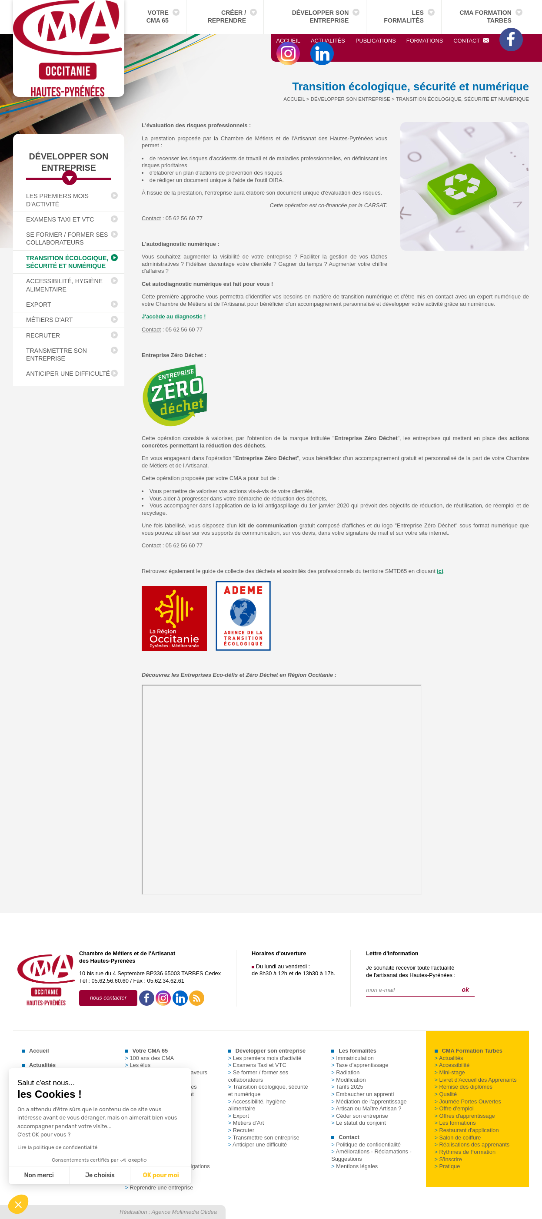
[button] (18, 1204)
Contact (471, 40)
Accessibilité (452, 1065)
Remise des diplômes (463, 1086)
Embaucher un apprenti (362, 1094)
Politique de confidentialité (366, 1144)
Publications (376, 40)
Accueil (288, 40)
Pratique (447, 1166)
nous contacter (108, 997)
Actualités (328, 40)
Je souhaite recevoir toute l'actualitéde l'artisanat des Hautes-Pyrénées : (411, 971)
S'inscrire (448, 1159)
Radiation (345, 1072)
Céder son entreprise (359, 1116)
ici (440, 571)
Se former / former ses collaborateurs (67, 238)
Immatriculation (352, 1058)
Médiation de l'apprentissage (369, 1101)
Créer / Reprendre (227, 16)
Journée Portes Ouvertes (468, 1101)
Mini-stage (450, 1072)
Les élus (137, 1065)
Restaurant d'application (467, 1130)
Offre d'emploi (454, 1108)
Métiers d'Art (49, 319)
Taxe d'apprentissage (359, 1065)
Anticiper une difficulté (68, 373)
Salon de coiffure (458, 1137)
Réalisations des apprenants (472, 1144)
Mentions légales (354, 1166)
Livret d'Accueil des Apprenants (476, 1080)
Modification (348, 1080)
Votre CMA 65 (157, 16)
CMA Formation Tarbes (485, 16)
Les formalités (404, 16)
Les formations (455, 1123)
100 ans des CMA (149, 1058)
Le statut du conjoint (358, 1123)
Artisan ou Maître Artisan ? (366, 1108)
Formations (424, 40)
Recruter (43, 335)
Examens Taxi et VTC (60, 219)
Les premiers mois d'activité (57, 199)
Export (38, 304)
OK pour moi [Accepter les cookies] (86, 1175)
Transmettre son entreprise (56, 354)
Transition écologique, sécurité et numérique (67, 262)
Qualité (446, 1094)
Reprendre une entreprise (159, 1187)
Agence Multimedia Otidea (184, 1212)
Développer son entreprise (320, 16)
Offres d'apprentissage (465, 1116)
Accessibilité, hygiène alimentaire (64, 285)
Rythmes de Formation (465, 1152)
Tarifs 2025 (347, 1086)
